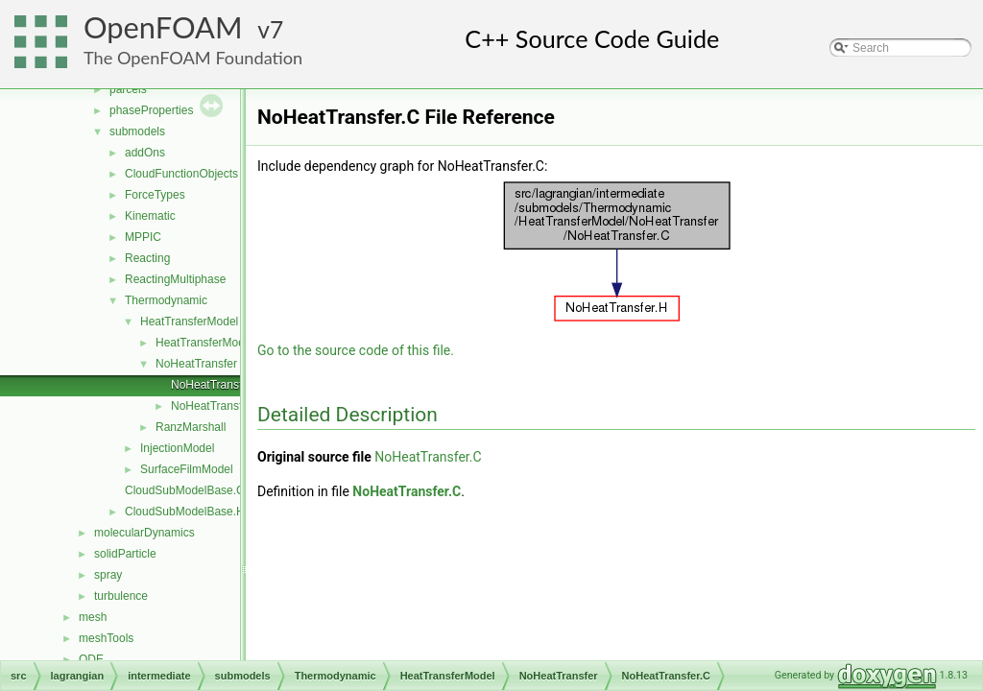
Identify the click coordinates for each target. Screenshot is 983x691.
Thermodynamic (166, 300)
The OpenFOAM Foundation (193, 57)
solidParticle (125, 553)
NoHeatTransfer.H (217, 406)
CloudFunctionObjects (181, 173)
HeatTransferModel (189, 321)
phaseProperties (151, 110)
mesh (93, 617)
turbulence (121, 596)
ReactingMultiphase (175, 279)
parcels (128, 89)
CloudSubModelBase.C (185, 490)
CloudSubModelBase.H (185, 511)
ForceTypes (155, 195)
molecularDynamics (144, 532)
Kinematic (150, 216)
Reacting (147, 258)
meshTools (106, 638)
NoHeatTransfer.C (217, 385)
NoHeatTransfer (196, 363)
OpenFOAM (163, 27)
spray (108, 575)
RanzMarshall (191, 427)
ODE (91, 659)
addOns (145, 152)
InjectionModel (177, 448)
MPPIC (143, 237)
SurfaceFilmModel (186, 469)
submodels (137, 131)
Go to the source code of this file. (355, 350)
